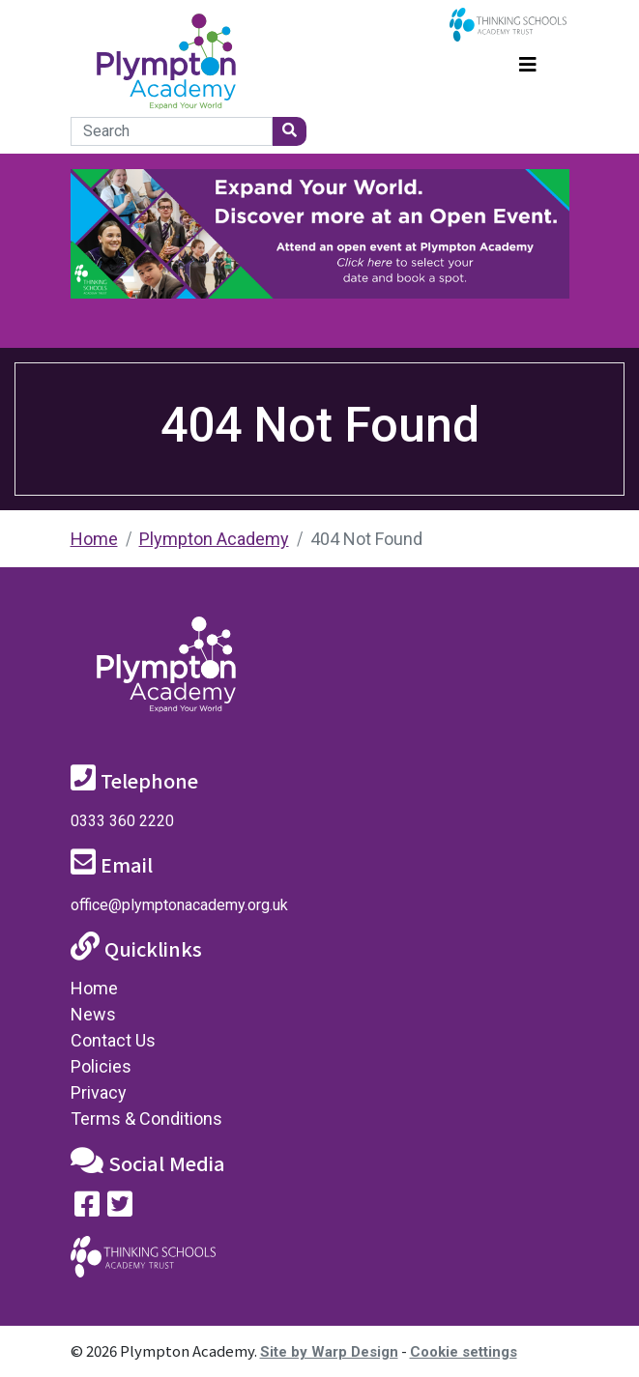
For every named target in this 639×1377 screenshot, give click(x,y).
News (93, 1014)
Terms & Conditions (146, 1118)
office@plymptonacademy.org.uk (179, 905)
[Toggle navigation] (527, 62)
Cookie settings (463, 1352)
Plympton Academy (214, 539)
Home (94, 539)
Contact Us (113, 1040)
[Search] (172, 131)
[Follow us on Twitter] (119, 1208)
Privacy (99, 1092)
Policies (101, 1066)
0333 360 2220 (122, 821)
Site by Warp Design (329, 1352)
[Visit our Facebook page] (87, 1208)
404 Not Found (366, 539)
